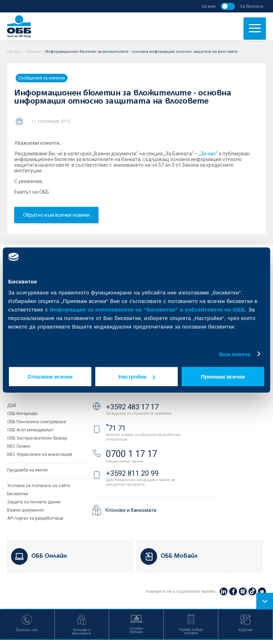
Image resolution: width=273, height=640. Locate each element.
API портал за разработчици (35, 518)
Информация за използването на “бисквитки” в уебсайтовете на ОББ (147, 310)
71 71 (116, 428)
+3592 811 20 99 (132, 473)
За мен (208, 6)
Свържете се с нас (123, 389)
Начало (14, 51)
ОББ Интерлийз (22, 413)
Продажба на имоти (27, 470)
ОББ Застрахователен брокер (37, 438)
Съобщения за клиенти (41, 78)
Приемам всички (223, 377)
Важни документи (25, 510)
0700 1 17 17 (131, 454)
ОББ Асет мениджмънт (30, 429)
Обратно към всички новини (56, 215)
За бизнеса (251, 6)
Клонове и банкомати (131, 510)
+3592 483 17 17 (132, 407)
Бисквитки (17, 493)
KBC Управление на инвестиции (39, 454)
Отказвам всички (50, 377)
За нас (208, 153)
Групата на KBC (34, 389)
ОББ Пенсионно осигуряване (36, 421)
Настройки (136, 377)
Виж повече (234, 354)
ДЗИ (11, 405)
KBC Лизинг (19, 446)
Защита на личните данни (33, 502)
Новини (33, 51)
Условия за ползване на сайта (38, 485)
